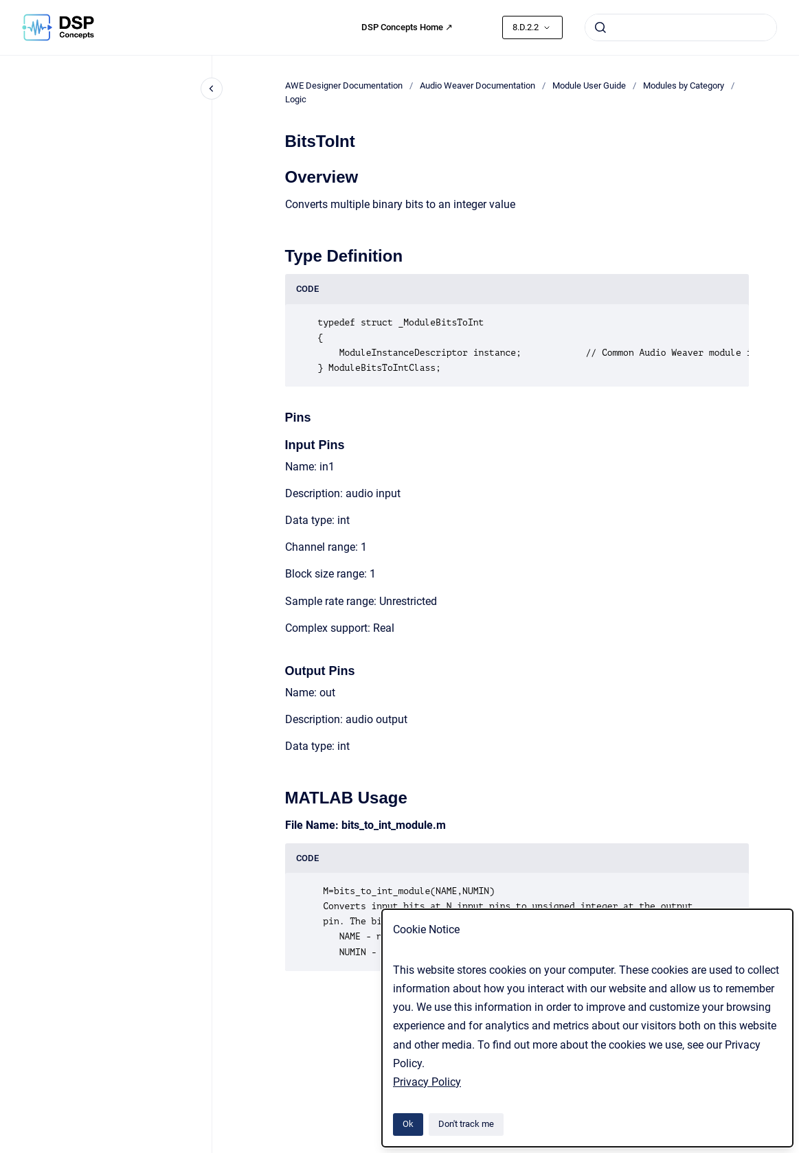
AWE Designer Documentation (344, 85)
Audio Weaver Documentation (477, 85)
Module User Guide (589, 85)
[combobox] (680, 27)
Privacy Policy (427, 1081)
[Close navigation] (212, 89)
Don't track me (466, 1124)
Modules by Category (683, 85)
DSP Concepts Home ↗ (407, 27)
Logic (295, 99)
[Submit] (600, 27)
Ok (408, 1124)
